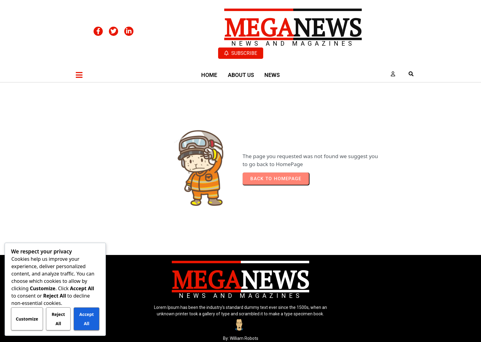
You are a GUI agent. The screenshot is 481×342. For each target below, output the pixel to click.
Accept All (86, 318)
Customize (27, 319)
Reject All (58, 318)
